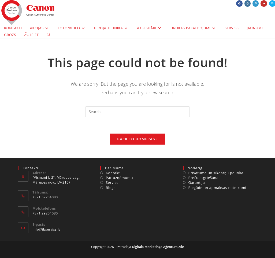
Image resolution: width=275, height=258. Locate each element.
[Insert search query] (137, 111)
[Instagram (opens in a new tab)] (247, 3)
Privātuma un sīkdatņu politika (215, 173)
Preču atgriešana (203, 178)
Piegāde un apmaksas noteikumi (217, 187)
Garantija (196, 182)
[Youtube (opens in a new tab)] (264, 3)
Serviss (112, 182)
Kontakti (113, 173)
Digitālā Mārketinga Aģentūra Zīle (158, 247)
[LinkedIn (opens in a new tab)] (255, 3)
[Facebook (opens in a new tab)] (239, 3)
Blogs (111, 187)
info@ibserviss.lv (46, 229)
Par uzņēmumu (119, 178)
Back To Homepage (137, 139)
